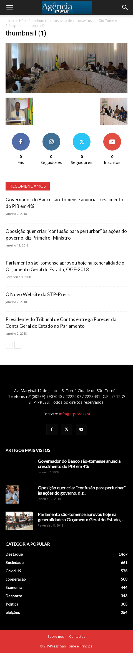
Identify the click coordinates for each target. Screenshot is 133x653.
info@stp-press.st (75, 413)
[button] (9, 7)
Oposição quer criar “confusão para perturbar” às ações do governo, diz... (82, 490)
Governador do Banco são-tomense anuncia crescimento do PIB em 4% (79, 463)
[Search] (125, 7)
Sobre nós (56, 636)
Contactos (77, 636)
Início (10, 20)
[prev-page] (9, 345)
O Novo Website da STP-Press (38, 294)
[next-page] (17, 345)
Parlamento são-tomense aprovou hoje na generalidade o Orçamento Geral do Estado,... (80, 517)
